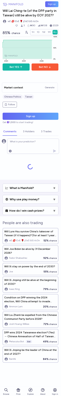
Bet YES (16, 66)
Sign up (52, 4)
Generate (49, 87)
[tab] (10, 132)
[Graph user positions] (26, 32)
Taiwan (28, 96)
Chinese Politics (12, 96)
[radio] (33, 32)
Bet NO (45, 66)
